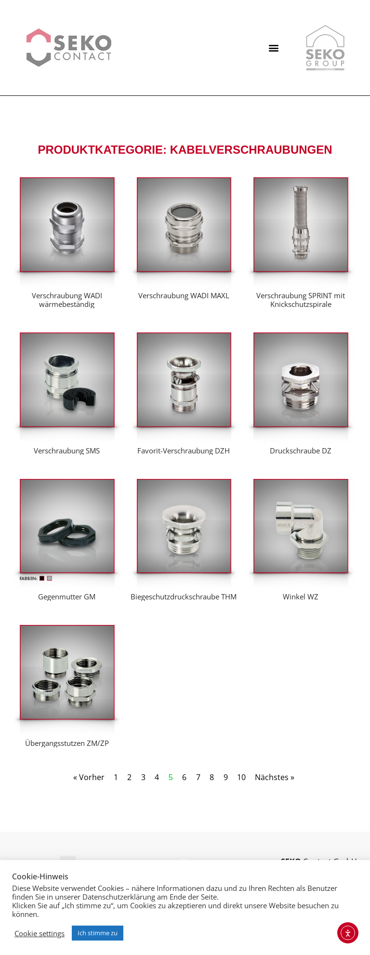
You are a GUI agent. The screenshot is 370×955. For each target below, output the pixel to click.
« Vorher (89, 777)
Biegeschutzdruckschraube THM (184, 596)
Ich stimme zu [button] (98, 932)
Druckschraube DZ (300, 450)
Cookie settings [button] (39, 933)
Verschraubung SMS (67, 450)
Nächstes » (274, 777)
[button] (274, 48)
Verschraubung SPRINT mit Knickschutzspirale (300, 300)
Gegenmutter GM (66, 596)
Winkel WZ (300, 596)
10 (241, 777)
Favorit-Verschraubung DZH (183, 450)
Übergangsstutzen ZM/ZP (67, 743)
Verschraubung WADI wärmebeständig (67, 300)
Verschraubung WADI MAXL (183, 295)
